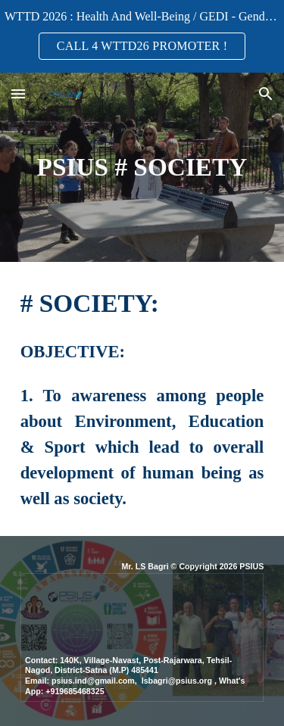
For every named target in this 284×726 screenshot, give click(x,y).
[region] (142, 36)
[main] (142, 167)
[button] (18, 93)
